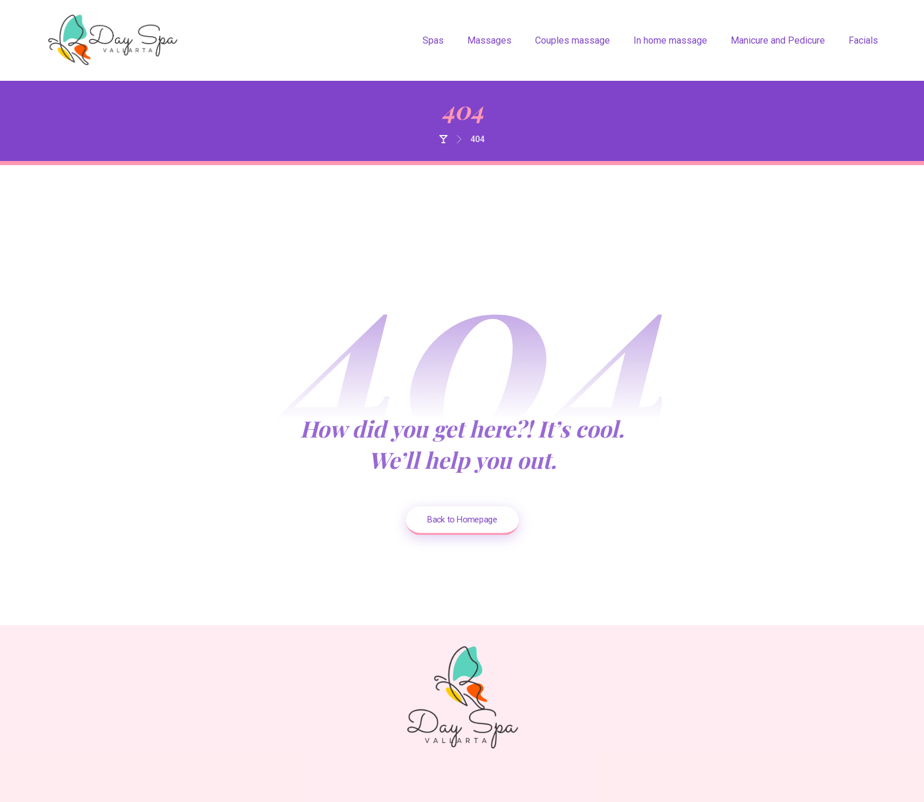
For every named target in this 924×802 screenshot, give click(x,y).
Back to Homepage (462, 519)
